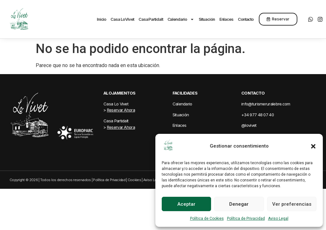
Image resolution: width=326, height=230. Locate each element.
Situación (207, 19)
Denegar (239, 204)
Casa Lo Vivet (122, 19)
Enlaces (226, 19)
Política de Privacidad (246, 218)
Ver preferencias (291, 204)
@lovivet (248, 125)
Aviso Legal (278, 218)
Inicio (101, 19)
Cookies (134, 180)
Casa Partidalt (150, 19)
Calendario (180, 19)
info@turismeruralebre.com (265, 103)
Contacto (245, 19)
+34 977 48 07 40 (257, 114)
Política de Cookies (207, 218)
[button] (313, 146)
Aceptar (186, 204)
